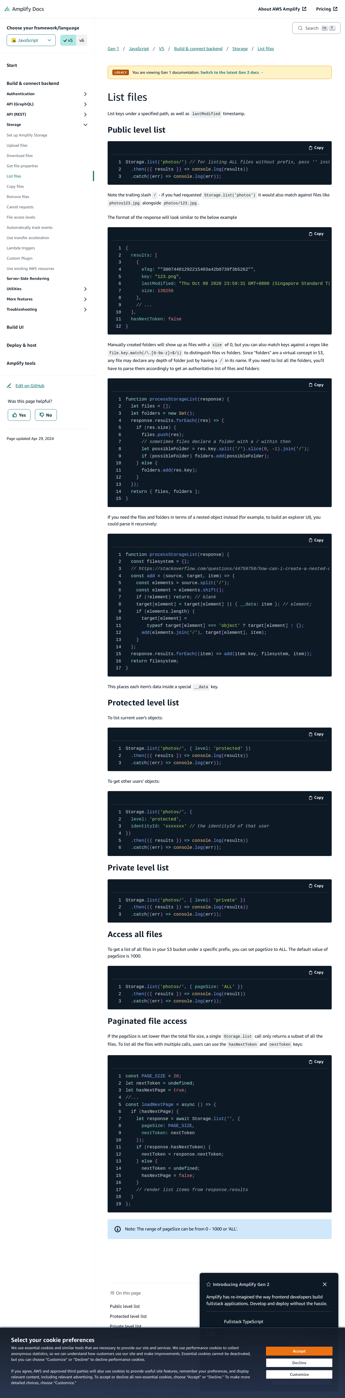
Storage (240, 48)
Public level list (136, 129)
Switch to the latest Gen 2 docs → (232, 72)
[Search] (316, 28)
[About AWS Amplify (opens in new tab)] (282, 9)
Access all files (135, 930)
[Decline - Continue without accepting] (299, 1362)
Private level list (138, 863)
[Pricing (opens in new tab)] (327, 9)
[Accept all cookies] (299, 1351)
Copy (318, 148)
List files (266, 48)
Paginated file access (147, 1017)
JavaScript (31, 40)
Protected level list (143, 698)
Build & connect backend (198, 48)
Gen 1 (113, 48)
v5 (68, 40)
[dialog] (172, 1363)
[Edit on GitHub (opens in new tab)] (25, 385)
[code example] (219, 169)
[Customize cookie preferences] (299, 1374)
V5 (161, 48)
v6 (81, 40)
